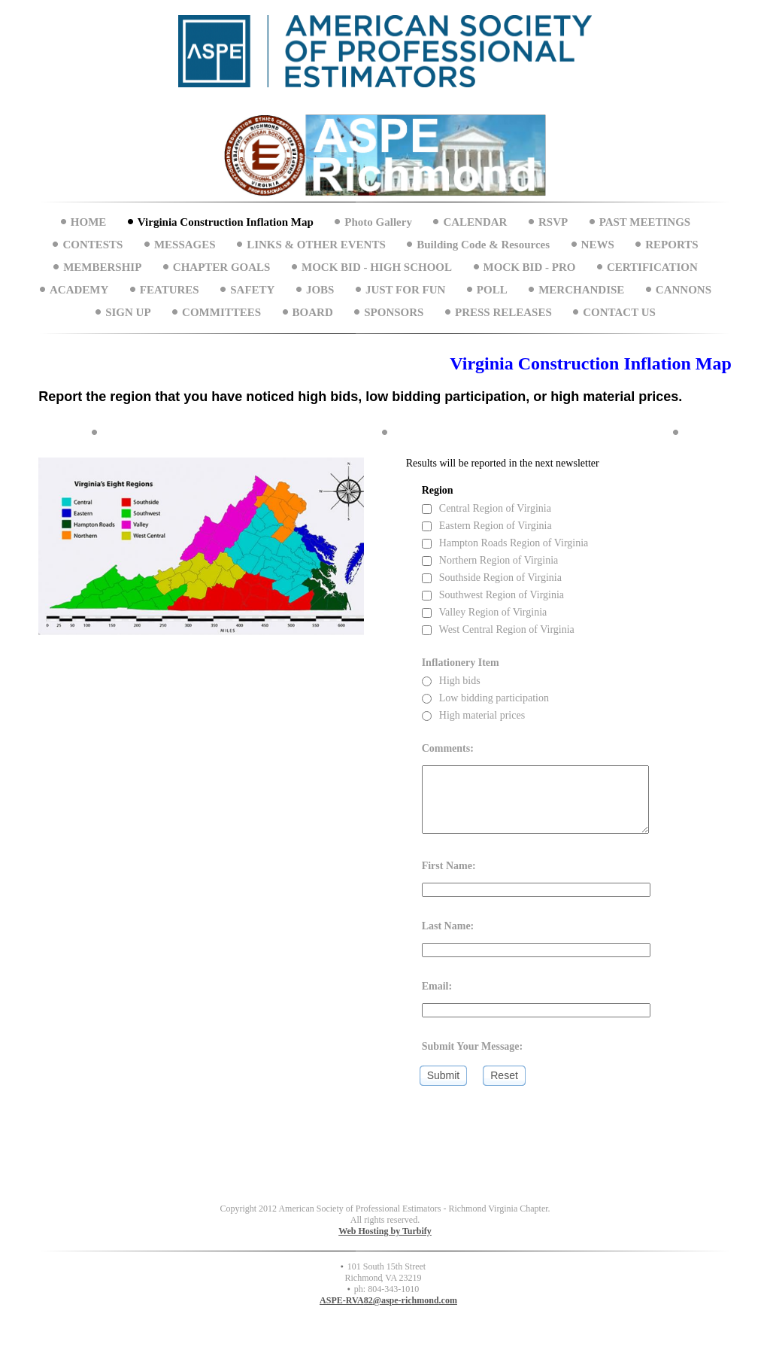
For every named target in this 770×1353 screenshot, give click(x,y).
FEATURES (169, 290)
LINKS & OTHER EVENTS (316, 245)
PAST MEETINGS (645, 222)
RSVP (553, 222)
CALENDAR (475, 222)
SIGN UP (127, 312)
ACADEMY (79, 290)
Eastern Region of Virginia (487, 525)
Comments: (448, 748)
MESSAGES (185, 245)
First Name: (449, 865)
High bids (451, 680)
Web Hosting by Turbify (385, 1231)
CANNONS (683, 290)
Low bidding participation (485, 698)
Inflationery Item (460, 662)
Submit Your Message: (472, 1046)
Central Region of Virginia (486, 508)
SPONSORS (393, 312)
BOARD (313, 312)
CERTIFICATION (652, 267)
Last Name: (448, 926)
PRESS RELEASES (503, 312)
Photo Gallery (378, 222)
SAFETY (252, 290)
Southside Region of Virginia (492, 577)
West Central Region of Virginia (498, 629)
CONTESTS (92, 245)
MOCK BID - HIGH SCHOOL (377, 267)
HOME (89, 222)
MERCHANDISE (581, 290)
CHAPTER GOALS (222, 267)
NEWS (597, 245)
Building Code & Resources (483, 245)
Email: (437, 986)
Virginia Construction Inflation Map (226, 222)
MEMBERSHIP (102, 267)
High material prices (473, 715)
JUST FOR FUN (405, 290)
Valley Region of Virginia (484, 612)
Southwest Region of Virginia (493, 594)
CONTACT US (619, 312)
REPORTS (671, 245)
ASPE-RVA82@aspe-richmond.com (388, 1300)
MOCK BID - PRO (530, 267)
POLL (492, 290)
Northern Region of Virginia (490, 560)
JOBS (320, 290)
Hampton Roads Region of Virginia (505, 543)
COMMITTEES (221, 312)
